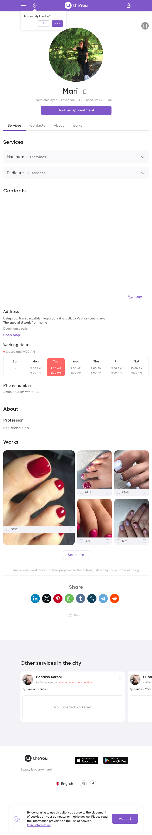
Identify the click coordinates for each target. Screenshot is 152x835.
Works (77, 125)
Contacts (37, 125)
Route (135, 297)
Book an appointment (75, 110)
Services (15, 125)
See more (76, 555)
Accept (125, 819)
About (59, 125)
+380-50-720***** (16, 392)
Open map (11, 335)
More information (39, 825)
